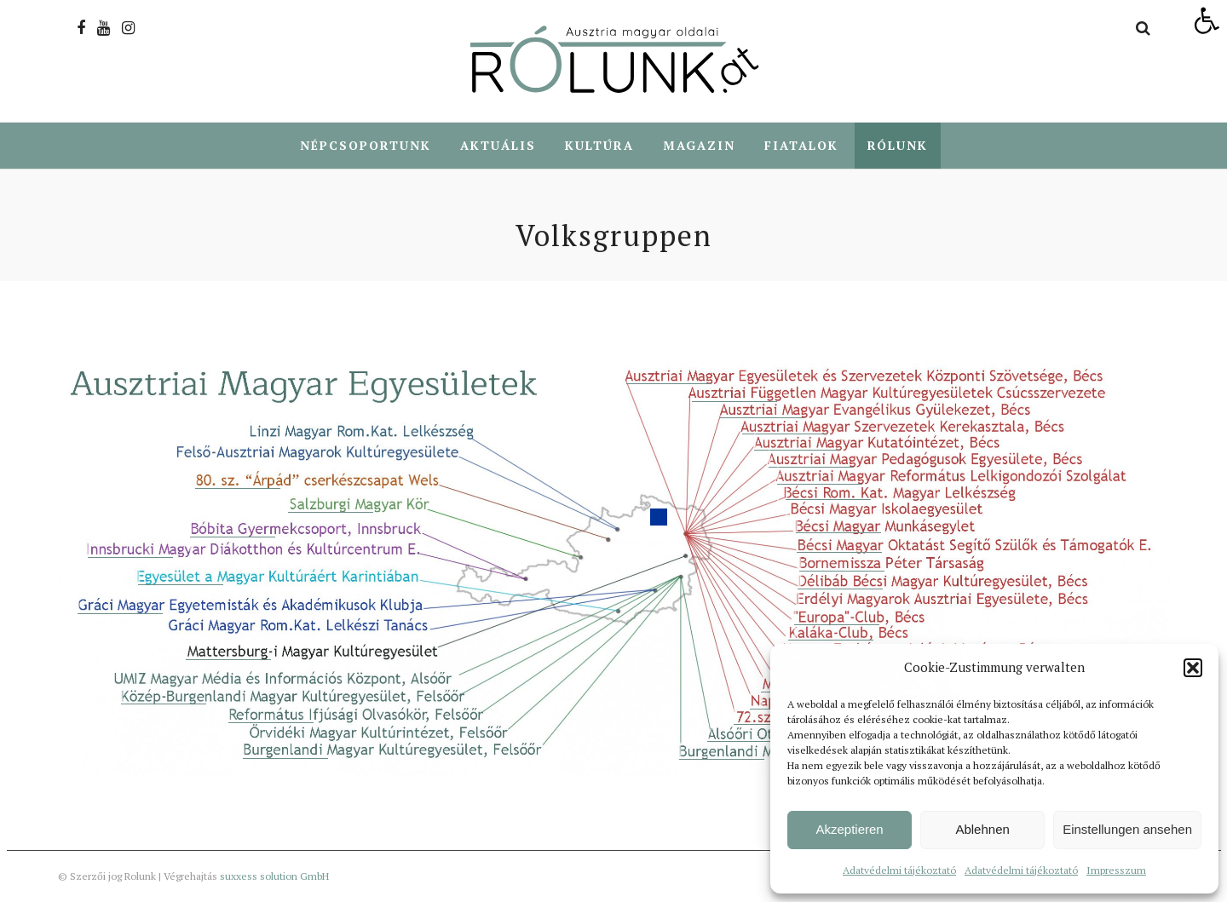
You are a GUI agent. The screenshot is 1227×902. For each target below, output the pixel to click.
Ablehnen (982, 829)
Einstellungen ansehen (1127, 829)
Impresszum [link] (1116, 870)
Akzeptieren (849, 829)
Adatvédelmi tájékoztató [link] (899, 870)
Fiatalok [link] (801, 145)
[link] (1206, 20)
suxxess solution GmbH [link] (274, 876)
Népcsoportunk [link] (365, 145)
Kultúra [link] (599, 145)
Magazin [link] (699, 145)
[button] (1192, 667)
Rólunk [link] (897, 145)
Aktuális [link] (498, 145)
